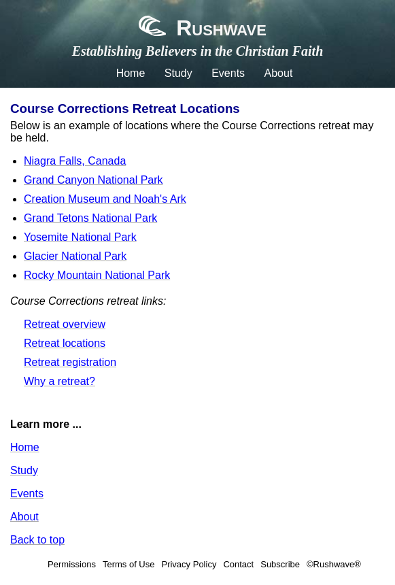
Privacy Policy (188, 564)
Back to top (37, 540)
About (278, 73)
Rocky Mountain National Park (97, 275)
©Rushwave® (334, 564)
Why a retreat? (59, 381)
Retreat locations (64, 343)
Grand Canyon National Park (93, 180)
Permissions (72, 564)
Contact (238, 564)
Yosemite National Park (80, 237)
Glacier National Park (75, 256)
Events (228, 73)
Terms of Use (129, 564)
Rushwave (197, 28)
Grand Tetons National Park (90, 218)
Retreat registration (70, 362)
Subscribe (280, 564)
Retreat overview (64, 324)
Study (178, 73)
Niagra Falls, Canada (75, 161)
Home (130, 73)
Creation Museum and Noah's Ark (105, 199)
